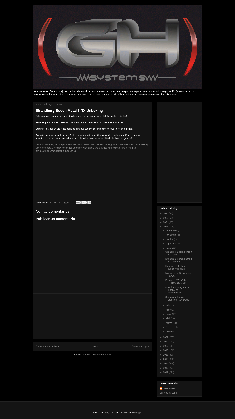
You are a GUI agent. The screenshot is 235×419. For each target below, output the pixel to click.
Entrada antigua (140, 346)
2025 (166, 218)
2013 (166, 368)
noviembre (171, 235)
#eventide (123, 144)
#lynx (95, 147)
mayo (169, 314)
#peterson (41, 147)
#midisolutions (43, 151)
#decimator (134, 144)
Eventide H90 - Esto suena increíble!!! (175, 267)
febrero (170, 327)
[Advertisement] (92, 316)
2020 (166, 346)
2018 (166, 354)
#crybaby (56, 147)
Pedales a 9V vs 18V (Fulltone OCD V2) (175, 281)
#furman (131, 147)
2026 (166, 213)
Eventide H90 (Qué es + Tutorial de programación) (177, 290)
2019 (166, 350)
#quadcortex (69, 151)
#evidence (67, 147)
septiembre (172, 243)
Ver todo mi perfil (168, 393)
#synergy (107, 144)
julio (168, 305)
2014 (166, 363)
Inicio (95, 346)
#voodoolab (83, 144)
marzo (169, 323)
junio (168, 309)
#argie (123, 147)
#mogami (77, 147)
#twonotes (70, 144)
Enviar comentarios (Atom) (99, 354)
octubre (170, 239)
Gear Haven (169, 388)
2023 (166, 226)
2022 (166, 337)
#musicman (114, 147)
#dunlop (103, 147)
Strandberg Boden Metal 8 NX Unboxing (178, 260)
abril (168, 318)
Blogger (137, 412)
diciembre (171, 230)
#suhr (39, 144)
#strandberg (48, 144)
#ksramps (60, 144)
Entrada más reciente (48, 346)
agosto (169, 248)
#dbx (49, 147)
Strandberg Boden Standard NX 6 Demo (177, 298)
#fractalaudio (96, 144)
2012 (166, 372)
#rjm (115, 144)
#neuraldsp (56, 151)
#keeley (144, 144)
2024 (166, 222)
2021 (166, 341)
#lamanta (87, 147)
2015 (166, 359)
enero (169, 331)
